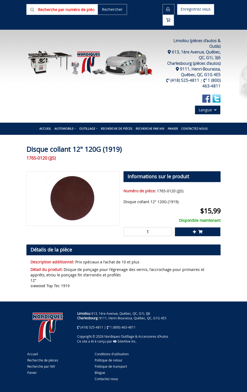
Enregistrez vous (196, 9)
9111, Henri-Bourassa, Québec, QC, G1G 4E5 (200, 71)
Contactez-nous (194, 128)
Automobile (64, 128)
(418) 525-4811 (184, 80)
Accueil (45, 128)
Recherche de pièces (116, 128)
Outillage (87, 128)
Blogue (100, 372)
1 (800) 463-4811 (211, 83)
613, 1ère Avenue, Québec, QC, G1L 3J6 (120, 313)
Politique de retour (108, 360)
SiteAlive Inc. (124, 341)
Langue (208, 109)
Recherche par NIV (150, 128)
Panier (32, 372)
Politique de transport (111, 366)
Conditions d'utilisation (112, 354)
